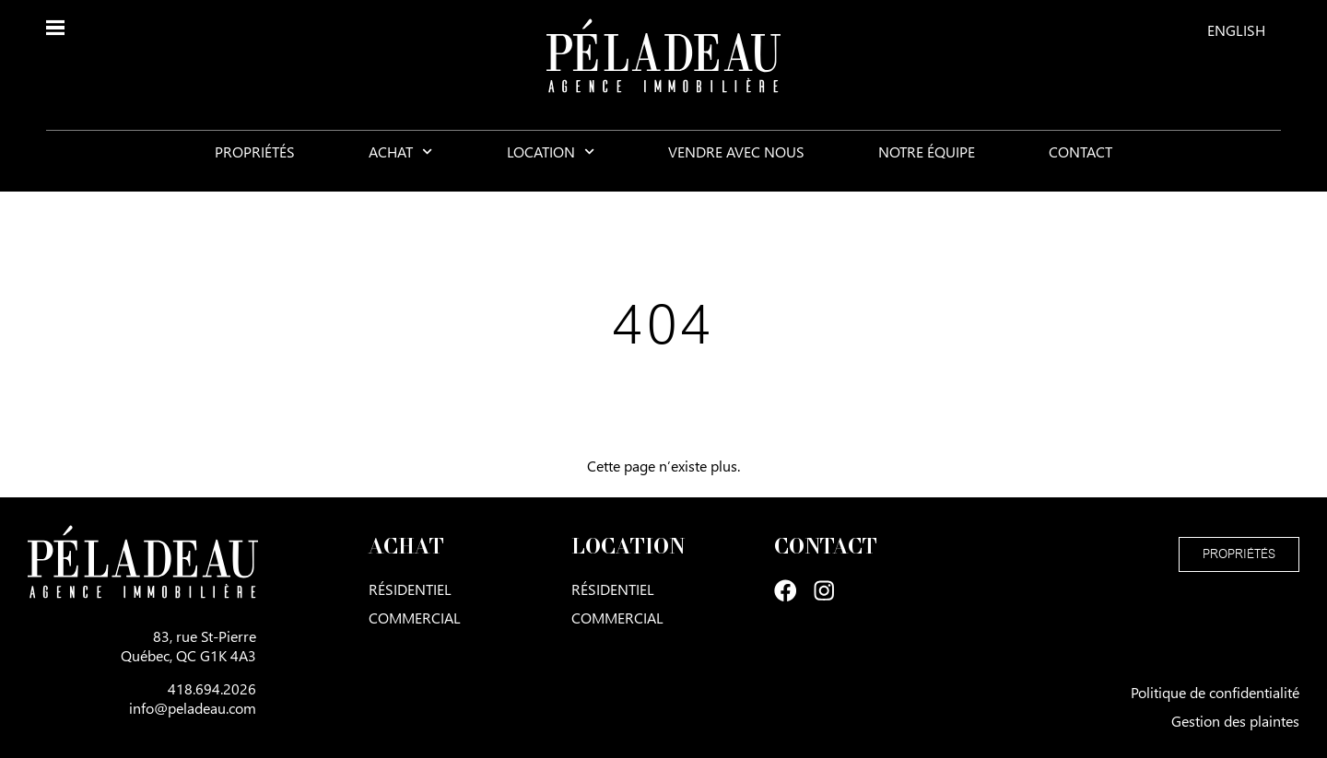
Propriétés (255, 165)
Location (550, 165)
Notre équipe (926, 165)
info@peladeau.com (192, 707)
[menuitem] (1236, 29)
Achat (400, 165)
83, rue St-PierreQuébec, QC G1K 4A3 (188, 645)
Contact (1080, 165)
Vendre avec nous (736, 165)
